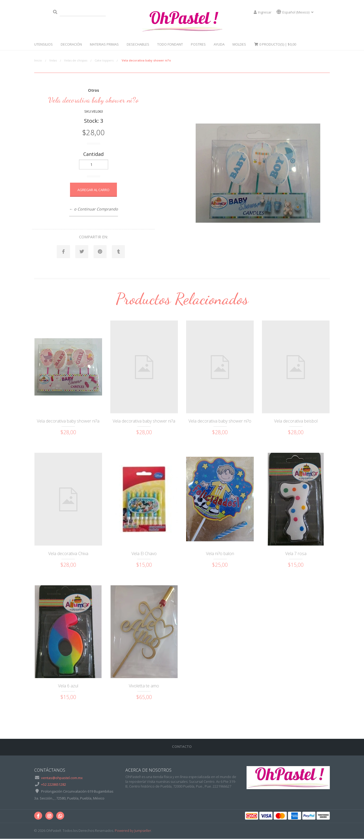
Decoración (71, 44)
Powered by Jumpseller (133, 830)
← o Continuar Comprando (93, 209)
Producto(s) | (275, 44)
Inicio (38, 60)
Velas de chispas (75, 60)
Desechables (138, 44)
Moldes (239, 44)
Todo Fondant (170, 44)
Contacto (182, 746)
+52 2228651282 (53, 784)
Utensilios (43, 44)
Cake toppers (104, 60)
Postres (198, 44)
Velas (53, 60)
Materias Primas (104, 44)
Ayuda (219, 44)
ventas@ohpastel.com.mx (62, 778)
